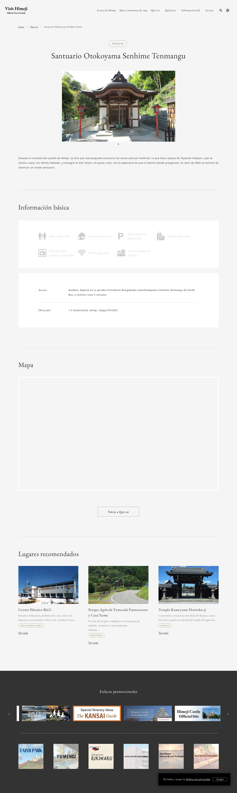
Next (227, 714)
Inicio (21, 26)
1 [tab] (118, 144)
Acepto (220, 779)
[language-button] (227, 10)
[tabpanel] (118, 106)
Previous (9, 714)
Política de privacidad (198, 779)
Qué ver (34, 26)
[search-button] (220, 10)
